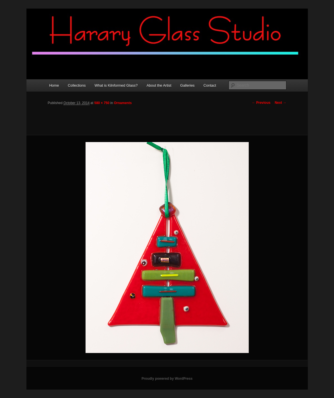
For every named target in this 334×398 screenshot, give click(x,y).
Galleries (187, 85)
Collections (77, 85)
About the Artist (159, 85)
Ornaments (123, 103)
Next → (280, 103)
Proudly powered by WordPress (167, 379)
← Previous (261, 103)
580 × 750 (101, 103)
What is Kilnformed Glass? (116, 85)
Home (54, 85)
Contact (209, 85)
